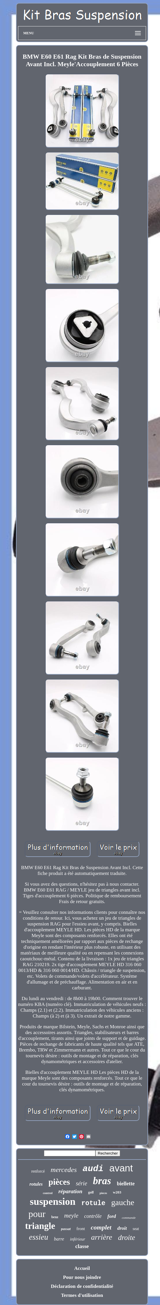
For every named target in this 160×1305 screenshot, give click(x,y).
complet (101, 1227)
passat (66, 1229)
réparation (70, 1191)
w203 (117, 1192)
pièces (59, 1182)
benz (54, 1217)
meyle (71, 1215)
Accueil (82, 1268)
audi (93, 1169)
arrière (101, 1237)
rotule (93, 1203)
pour (37, 1214)
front (81, 1228)
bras (102, 1181)
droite (126, 1237)
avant (121, 1168)
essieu (38, 1237)
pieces (103, 1193)
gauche (122, 1202)
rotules (35, 1184)
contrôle (93, 1216)
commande (129, 1217)
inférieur (77, 1239)
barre (59, 1238)
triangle (40, 1226)
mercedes (64, 1169)
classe (82, 1246)
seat (136, 1229)
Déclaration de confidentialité (82, 1286)
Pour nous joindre (82, 1277)
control (47, 1193)
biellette (126, 1184)
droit (122, 1228)
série (81, 1183)
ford (111, 1216)
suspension (53, 1201)
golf (91, 1192)
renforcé (38, 1171)
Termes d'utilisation (82, 1295)
